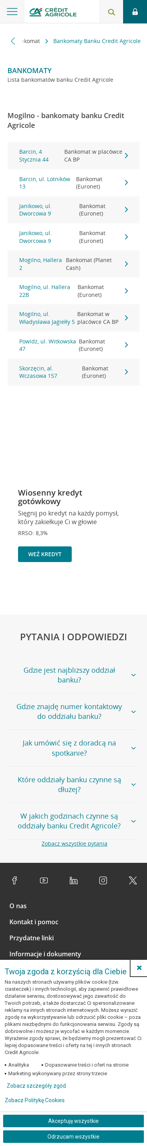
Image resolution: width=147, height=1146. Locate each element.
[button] (139, 967)
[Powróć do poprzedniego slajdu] (103, 588)
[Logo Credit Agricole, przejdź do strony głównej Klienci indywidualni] (52, 13)
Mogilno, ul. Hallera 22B (73, 290)
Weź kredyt (45, 554)
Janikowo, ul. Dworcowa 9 (73, 209)
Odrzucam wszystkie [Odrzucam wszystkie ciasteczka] (73, 1136)
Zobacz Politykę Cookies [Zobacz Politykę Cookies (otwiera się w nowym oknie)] (35, 1100)
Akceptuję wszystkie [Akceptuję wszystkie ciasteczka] (73, 1121)
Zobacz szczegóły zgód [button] (36, 1086)
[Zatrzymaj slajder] (116, 588)
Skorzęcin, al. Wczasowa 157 (73, 372)
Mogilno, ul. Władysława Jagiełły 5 (73, 317)
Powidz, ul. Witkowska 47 (73, 345)
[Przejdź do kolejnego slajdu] (129, 589)
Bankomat (28, 41)
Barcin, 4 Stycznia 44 (73, 155)
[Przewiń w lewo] (13, 41)
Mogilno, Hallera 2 (73, 263)
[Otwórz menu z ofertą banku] (12, 11)
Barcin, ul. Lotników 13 (73, 182)
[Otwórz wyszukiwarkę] (111, 11)
